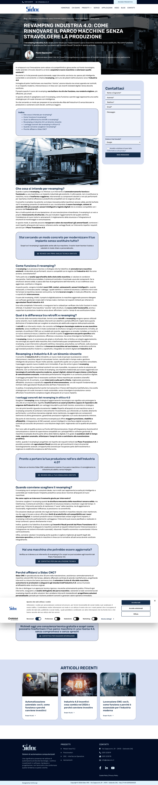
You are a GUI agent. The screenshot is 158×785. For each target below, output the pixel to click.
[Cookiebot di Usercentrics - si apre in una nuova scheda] (13, 781)
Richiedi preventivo (125, 2)
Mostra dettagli (106, 781)
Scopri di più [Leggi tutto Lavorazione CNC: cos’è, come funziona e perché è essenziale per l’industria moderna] (108, 717)
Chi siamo (76, 8)
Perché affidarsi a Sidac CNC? (35, 129)
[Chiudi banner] (155, 763)
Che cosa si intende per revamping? (38, 115)
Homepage (65, 8)
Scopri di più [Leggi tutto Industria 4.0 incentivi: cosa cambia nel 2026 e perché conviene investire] (69, 714)
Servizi (97, 8)
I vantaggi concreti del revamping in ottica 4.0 (42, 124)
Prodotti (87, 7)
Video (116, 8)
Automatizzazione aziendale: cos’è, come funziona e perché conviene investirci (37, 708)
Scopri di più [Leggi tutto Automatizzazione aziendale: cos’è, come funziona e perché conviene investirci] (30, 717)
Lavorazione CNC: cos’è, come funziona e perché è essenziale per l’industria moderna (117, 708)
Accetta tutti (136, 765)
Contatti (131, 8)
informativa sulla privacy (116, 151)
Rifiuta (136, 776)
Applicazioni (107, 8)
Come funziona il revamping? (35, 117)
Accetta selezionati (136, 770)
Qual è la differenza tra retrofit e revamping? (41, 120)
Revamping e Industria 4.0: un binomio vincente (42, 122)
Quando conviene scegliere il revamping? (40, 127)
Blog (123, 8)
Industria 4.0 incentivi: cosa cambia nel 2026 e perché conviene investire (78, 706)
